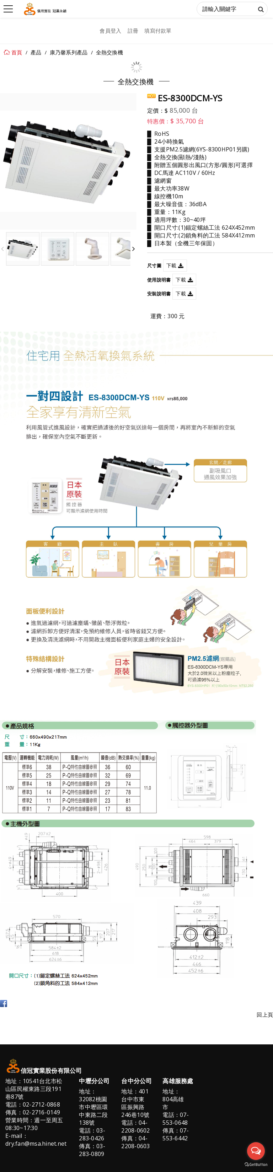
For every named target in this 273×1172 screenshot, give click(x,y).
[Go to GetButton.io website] (256, 1164)
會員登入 (110, 30)
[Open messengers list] (256, 1151)
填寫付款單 (157, 30)
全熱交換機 (109, 52)
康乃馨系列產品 (69, 52)
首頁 (16, 52)
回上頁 (265, 1014)
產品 (36, 52)
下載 (171, 265)
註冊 (133, 30)
